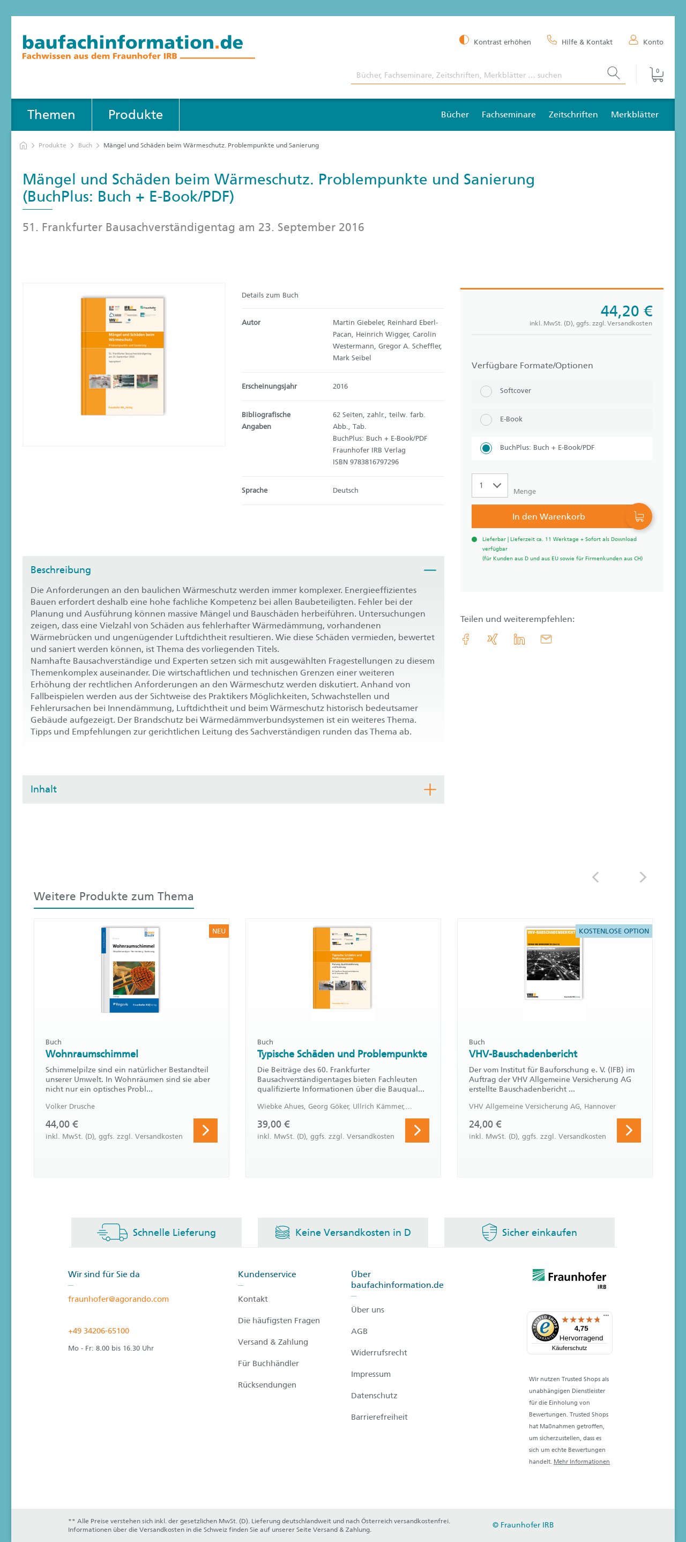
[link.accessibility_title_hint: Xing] (492, 639)
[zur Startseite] (23, 146)
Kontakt (253, 1299)
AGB (359, 1331)
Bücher (455, 114)
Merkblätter (635, 114)
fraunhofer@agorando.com (118, 1299)
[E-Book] (562, 420)
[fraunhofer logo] (570, 1281)
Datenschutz (374, 1395)
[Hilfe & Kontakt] (580, 41)
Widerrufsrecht (379, 1353)
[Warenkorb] (649, 74)
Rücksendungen (267, 1385)
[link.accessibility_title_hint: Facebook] (465, 639)
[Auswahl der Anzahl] (490, 485)
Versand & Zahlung (273, 1342)
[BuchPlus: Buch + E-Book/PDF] (562, 448)
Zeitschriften (573, 114)
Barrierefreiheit (379, 1417)
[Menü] (606, 1317)
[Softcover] (562, 391)
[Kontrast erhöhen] (495, 41)
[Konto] (646, 41)
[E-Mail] (546, 639)
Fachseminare (509, 114)
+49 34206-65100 (98, 1331)
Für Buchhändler (268, 1363)
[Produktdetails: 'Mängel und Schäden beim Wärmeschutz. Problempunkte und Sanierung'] (124, 364)
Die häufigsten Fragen (279, 1320)
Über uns (367, 1310)
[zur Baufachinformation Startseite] (179, 48)
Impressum (371, 1374)
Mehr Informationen (582, 1461)
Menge (524, 491)
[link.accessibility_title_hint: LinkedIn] (519, 639)
